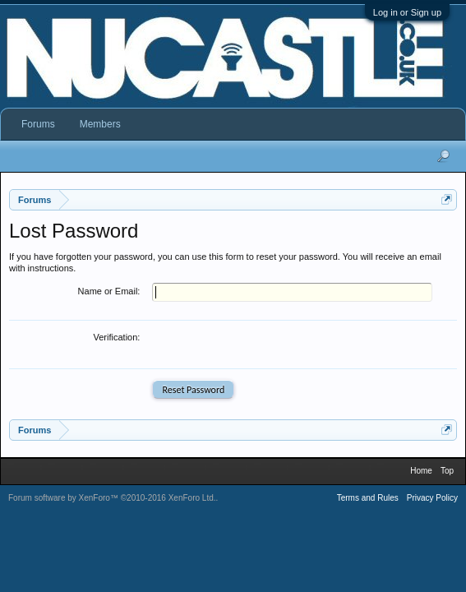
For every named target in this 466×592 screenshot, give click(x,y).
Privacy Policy (432, 501)
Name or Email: (109, 291)
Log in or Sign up (407, 12)
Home (421, 474)
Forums (38, 124)
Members (100, 124)
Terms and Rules (368, 501)
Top (447, 474)
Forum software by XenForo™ (112, 501)
